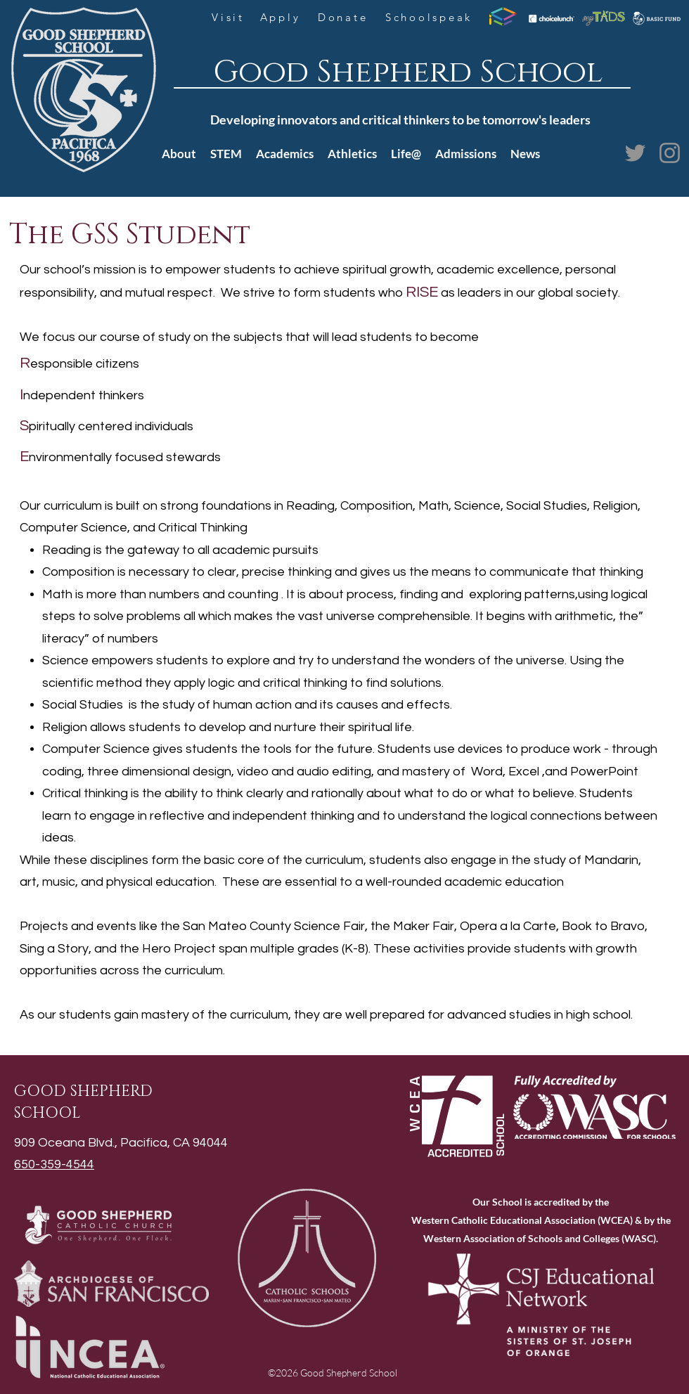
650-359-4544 (54, 1164)
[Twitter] (635, 153)
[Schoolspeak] (430, 17)
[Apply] (281, 17)
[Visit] (229, 17)
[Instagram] (669, 153)
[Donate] (344, 17)
